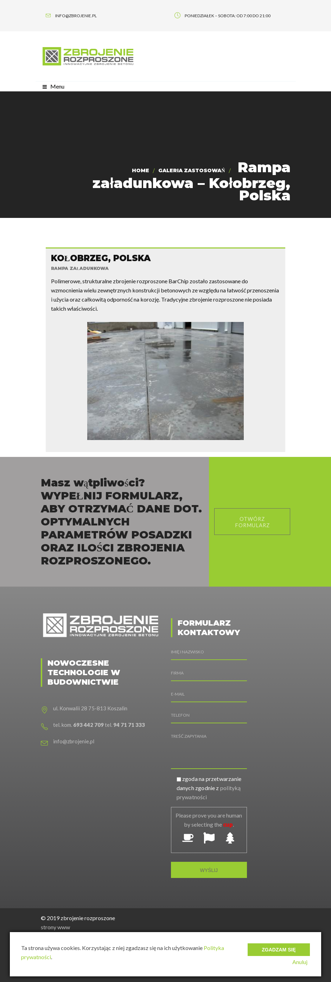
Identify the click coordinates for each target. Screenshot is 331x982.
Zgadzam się (278, 947)
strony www (55, 923)
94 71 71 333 (129, 721)
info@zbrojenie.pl (73, 737)
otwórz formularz (252, 518)
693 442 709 (88, 721)
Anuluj (302, 961)
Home (140, 170)
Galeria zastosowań (191, 170)
